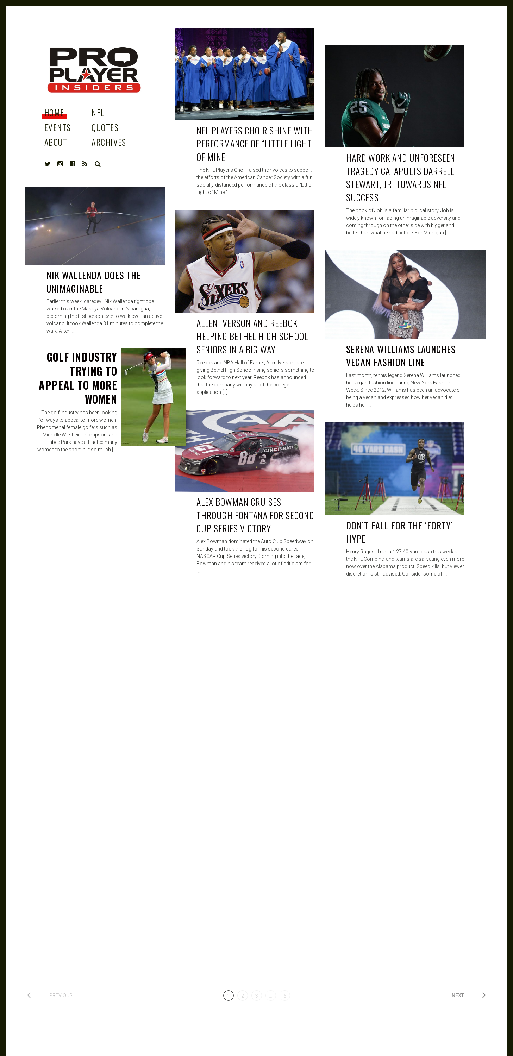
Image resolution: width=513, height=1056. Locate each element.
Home (54, 112)
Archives (109, 142)
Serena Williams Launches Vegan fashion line (401, 355)
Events (57, 127)
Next (458, 995)
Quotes (105, 127)
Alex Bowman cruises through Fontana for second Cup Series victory (255, 515)
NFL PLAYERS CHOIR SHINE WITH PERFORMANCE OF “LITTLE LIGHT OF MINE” (254, 144)
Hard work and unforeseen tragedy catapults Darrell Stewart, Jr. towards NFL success (400, 177)
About (55, 142)
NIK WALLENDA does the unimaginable (93, 281)
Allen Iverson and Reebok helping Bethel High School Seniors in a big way (252, 336)
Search (98, 164)
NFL (98, 112)
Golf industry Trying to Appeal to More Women (78, 378)
